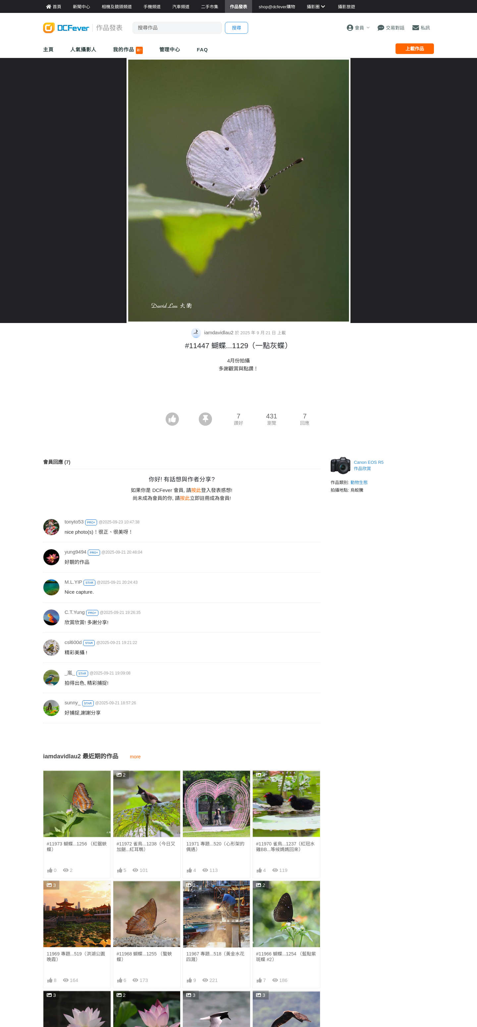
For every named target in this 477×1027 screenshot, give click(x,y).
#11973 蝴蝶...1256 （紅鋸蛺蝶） (77, 846)
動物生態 (359, 482)
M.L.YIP (73, 582)
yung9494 (75, 552)
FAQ (202, 49)
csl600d (73, 642)
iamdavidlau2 (213, 332)
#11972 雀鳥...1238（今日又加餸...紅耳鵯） (146, 846)
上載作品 (414, 48)
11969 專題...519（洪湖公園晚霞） (76, 956)
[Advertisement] (238, 394)
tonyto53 (74, 521)
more (135, 756)
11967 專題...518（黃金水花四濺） (215, 956)
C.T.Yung (75, 612)
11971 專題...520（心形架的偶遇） (215, 846)
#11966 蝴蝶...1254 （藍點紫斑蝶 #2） (286, 956)
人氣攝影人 (83, 49)
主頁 (48, 49)
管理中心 (170, 49)
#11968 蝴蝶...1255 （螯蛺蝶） (144, 956)
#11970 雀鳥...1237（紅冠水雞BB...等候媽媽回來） (285, 846)
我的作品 (127, 50)
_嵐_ (70, 673)
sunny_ (72, 702)
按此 (196, 490)
